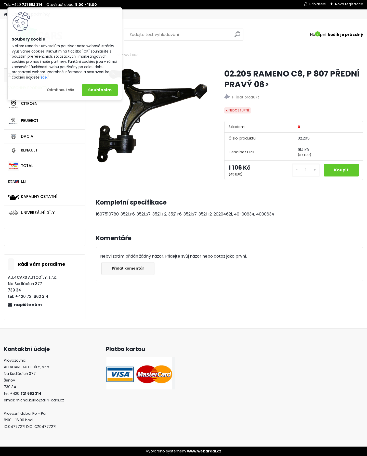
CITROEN (22, 103)
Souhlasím (100, 90)
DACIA (20, 136)
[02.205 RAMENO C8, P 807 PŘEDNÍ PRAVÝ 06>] (152, 115)
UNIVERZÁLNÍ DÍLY (31, 212)
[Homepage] (5, 14)
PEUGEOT (23, 121)
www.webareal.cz (204, 451)
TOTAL (20, 166)
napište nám (28, 305)
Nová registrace (349, 4)
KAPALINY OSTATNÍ (32, 197)
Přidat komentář (128, 268)
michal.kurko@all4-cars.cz (40, 400)
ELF (17, 181)
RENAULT (22, 150)
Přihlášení (317, 4)
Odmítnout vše (60, 89)
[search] (237, 36)
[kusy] (306, 170)
